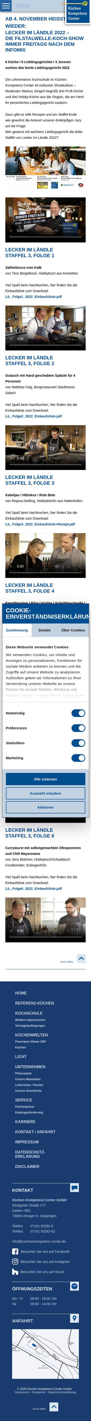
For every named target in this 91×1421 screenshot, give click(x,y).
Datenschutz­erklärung (30, 1154)
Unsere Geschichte (28, 1091)
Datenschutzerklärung (62, 1392)
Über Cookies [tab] (73, 630)
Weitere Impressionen (30, 1020)
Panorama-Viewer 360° (31, 1041)
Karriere (25, 1122)
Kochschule (29, 1013)
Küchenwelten (31, 1035)
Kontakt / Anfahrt (35, 1132)
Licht (21, 1057)
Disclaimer (27, 1167)
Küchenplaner (25, 1106)
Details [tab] (45, 630)
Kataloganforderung (29, 1112)
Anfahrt (22, 1321)
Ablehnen (45, 807)
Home (21, 993)
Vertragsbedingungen (30, 1025)
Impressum (27, 1142)
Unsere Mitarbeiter (28, 1079)
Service (23, 1100)
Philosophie (23, 1073)
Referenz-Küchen (34, 1003)
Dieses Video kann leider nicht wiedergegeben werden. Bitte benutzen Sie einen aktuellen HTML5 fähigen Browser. (45, 328)
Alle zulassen (45, 779)
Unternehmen (30, 1067)
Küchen (20, 1047)
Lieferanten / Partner (29, 1085)
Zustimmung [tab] (17, 630)
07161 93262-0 (41, 1226)
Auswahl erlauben (45, 793)
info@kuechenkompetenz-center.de (39, 1241)
